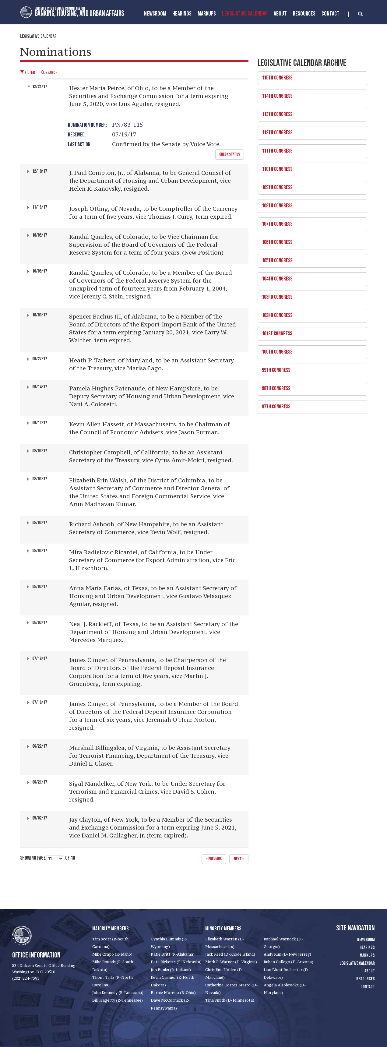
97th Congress (310, 405)
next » (239, 859)
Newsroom (155, 13)
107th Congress (310, 222)
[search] (355, 14)
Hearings (182, 13)
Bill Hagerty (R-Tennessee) (117, 1000)
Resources (304, 13)
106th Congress (310, 240)
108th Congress (310, 204)
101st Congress (310, 332)
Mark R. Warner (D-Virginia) (231, 962)
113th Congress (310, 113)
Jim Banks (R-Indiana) (171, 970)
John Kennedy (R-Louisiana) (117, 992)
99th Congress (310, 368)
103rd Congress (310, 295)
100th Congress (310, 350)
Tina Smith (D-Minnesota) (229, 1000)
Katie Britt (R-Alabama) (173, 954)
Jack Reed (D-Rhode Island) (230, 954)
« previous (214, 859)
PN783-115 (127, 124)
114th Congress (310, 94)
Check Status (229, 154)
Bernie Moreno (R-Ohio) (173, 992)
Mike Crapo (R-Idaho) (112, 954)
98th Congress (310, 387)
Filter (27, 73)
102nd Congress (310, 314)
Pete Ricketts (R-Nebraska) (176, 962)
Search (49, 73)
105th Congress (310, 259)
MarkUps (207, 13)
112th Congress (310, 131)
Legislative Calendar (245, 13)
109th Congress (310, 186)
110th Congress (310, 167)
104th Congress (310, 277)
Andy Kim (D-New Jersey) (287, 954)
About (280, 13)
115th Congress (310, 76)
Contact (331, 13)
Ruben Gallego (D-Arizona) (288, 962)
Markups (367, 955)
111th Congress (310, 149)
